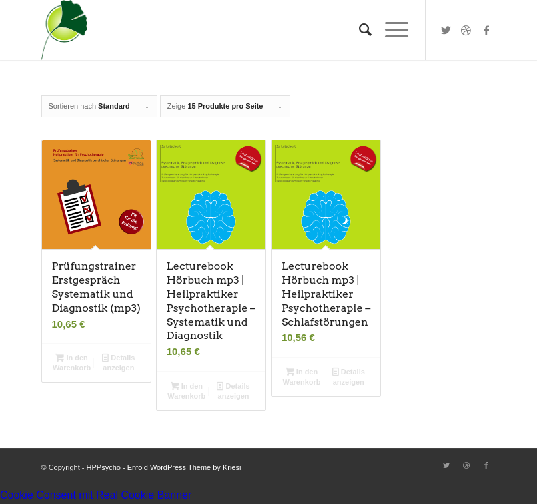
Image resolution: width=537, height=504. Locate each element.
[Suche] (359, 30)
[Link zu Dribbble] (466, 30)
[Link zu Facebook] (486, 30)
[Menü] (390, 30)
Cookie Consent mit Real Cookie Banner (95, 495)
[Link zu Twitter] (446, 30)
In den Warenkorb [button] (72, 362)
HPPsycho (104, 467)
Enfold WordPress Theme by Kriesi (184, 467)
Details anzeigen (118, 362)
